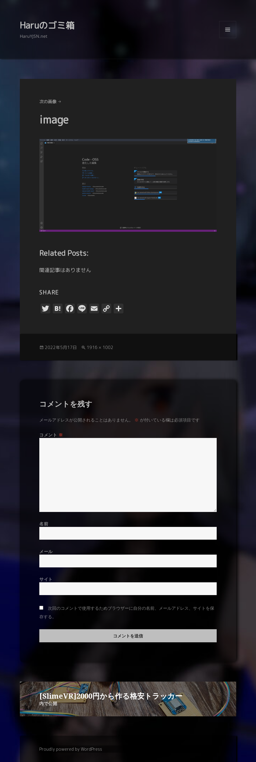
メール (46, 551)
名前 (43, 524)
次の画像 (47, 101)
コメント (51, 435)
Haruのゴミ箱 (47, 25)
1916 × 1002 (100, 347)
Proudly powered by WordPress (70, 749)
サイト (46, 579)
